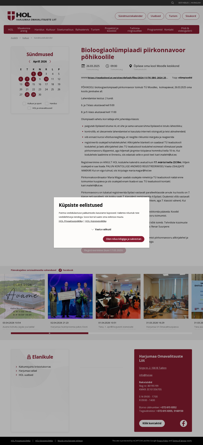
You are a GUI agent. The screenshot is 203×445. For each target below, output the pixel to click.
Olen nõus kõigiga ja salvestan (123, 239)
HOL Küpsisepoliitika (95, 221)
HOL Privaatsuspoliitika (71, 221)
